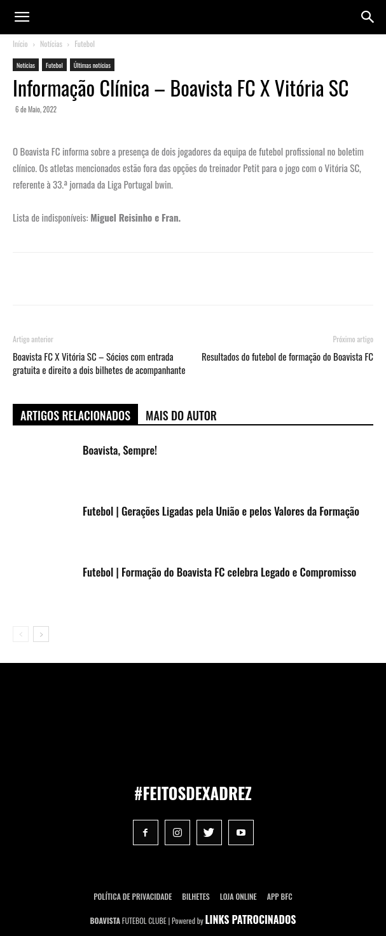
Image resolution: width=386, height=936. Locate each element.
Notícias (51, 43)
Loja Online (238, 896)
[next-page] (41, 634)
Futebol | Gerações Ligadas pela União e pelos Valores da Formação (221, 511)
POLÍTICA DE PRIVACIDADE (132, 896)
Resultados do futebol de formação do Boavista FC (287, 356)
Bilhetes (195, 896)
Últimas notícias (92, 65)
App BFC (280, 896)
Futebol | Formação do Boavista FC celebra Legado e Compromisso (219, 572)
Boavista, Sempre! (120, 450)
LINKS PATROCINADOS (250, 919)
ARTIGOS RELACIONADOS (75, 415)
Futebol (84, 43)
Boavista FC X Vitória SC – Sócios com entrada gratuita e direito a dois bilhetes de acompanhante (99, 363)
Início (20, 43)
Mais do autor (181, 415)
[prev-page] (21, 634)
